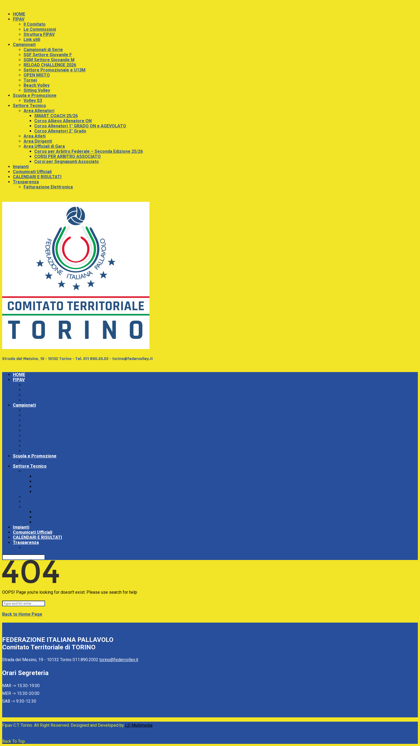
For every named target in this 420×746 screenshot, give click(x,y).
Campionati (24, 44)
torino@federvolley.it (118, 659)
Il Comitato (35, 24)
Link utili (32, 39)
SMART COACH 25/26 (56, 115)
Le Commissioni (40, 29)
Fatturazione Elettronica (48, 187)
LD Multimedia (138, 725)
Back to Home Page (22, 614)
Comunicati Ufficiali (32, 171)
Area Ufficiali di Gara (44, 146)
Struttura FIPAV (39, 34)
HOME (19, 14)
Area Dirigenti (38, 141)
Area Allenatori (39, 110)
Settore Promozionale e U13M (54, 70)
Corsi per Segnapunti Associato (66, 161)
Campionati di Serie (43, 49)
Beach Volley (37, 85)
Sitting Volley (37, 90)
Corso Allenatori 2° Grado (60, 131)
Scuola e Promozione (35, 95)
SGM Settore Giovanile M (49, 59)
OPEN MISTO (37, 75)
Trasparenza (26, 181)
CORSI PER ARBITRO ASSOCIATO (67, 156)
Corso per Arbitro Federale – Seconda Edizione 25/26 (88, 151)
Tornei (30, 80)
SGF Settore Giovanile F (48, 54)
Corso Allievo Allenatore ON (63, 120)
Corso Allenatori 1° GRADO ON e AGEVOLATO (80, 125)
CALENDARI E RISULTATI (37, 176)
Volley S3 (33, 100)
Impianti (21, 166)
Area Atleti (35, 136)
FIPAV (18, 19)
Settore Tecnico (29, 105)
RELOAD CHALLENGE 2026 (50, 64)
